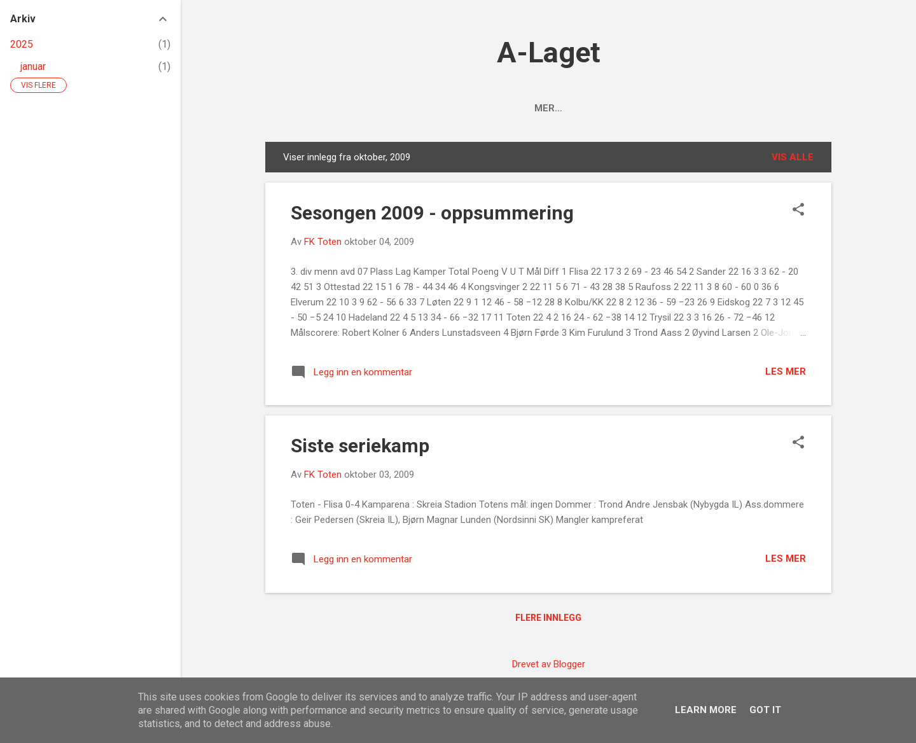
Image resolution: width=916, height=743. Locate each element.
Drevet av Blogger (548, 664)
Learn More (706, 710)
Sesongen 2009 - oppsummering (432, 213)
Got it (765, 710)
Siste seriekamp (360, 445)
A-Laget (548, 52)
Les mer (785, 371)
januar (33, 66)
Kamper (584, 108)
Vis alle (793, 157)
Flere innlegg (548, 618)
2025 (21, 44)
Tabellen (517, 108)
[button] (798, 210)
